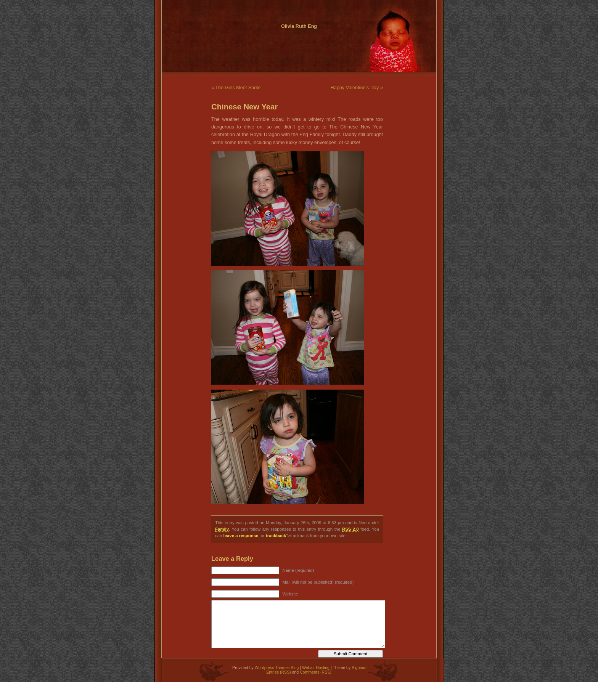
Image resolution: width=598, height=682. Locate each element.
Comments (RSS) (315, 672)
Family (222, 529)
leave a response (241, 535)
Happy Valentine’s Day (355, 87)
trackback (276, 535)
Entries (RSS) (278, 672)
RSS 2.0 (350, 529)
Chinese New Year (244, 107)
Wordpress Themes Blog (277, 667)
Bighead (359, 667)
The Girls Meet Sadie (237, 87)
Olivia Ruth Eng (299, 26)
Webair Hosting (316, 667)
